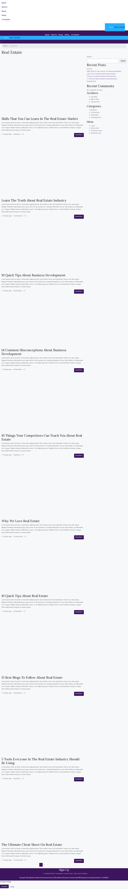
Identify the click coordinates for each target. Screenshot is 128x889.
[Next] (47, 865)
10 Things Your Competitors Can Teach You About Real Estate (42, 437)
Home (6, 46)
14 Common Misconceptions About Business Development (34, 352)
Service (89, 69)
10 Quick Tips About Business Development (33, 275)
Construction (18, 216)
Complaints (59, 873)
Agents (4, 3)
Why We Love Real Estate (21, 521)
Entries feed (95, 128)
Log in (93, 126)
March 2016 (95, 99)
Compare (4, 886)
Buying (4, 11)
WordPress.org (96, 133)
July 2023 (94, 97)
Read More (78, 135)
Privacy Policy (68, 873)
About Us (4, 7)
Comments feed (96, 130)
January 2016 (95, 102)
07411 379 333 (119, 27)
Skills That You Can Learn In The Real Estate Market (40, 119)
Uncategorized (96, 117)
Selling (4, 15)
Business (17, 134)
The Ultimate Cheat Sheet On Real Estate (32, 845)
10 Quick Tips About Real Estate (25, 596)
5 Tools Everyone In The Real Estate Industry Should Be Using (40, 761)
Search (89, 57)
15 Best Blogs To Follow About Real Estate (32, 677)
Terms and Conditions (81, 873)
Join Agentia (6, 19)
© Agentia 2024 (49, 873)
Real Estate (18, 291)
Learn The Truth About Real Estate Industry (34, 200)
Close (12, 887)
